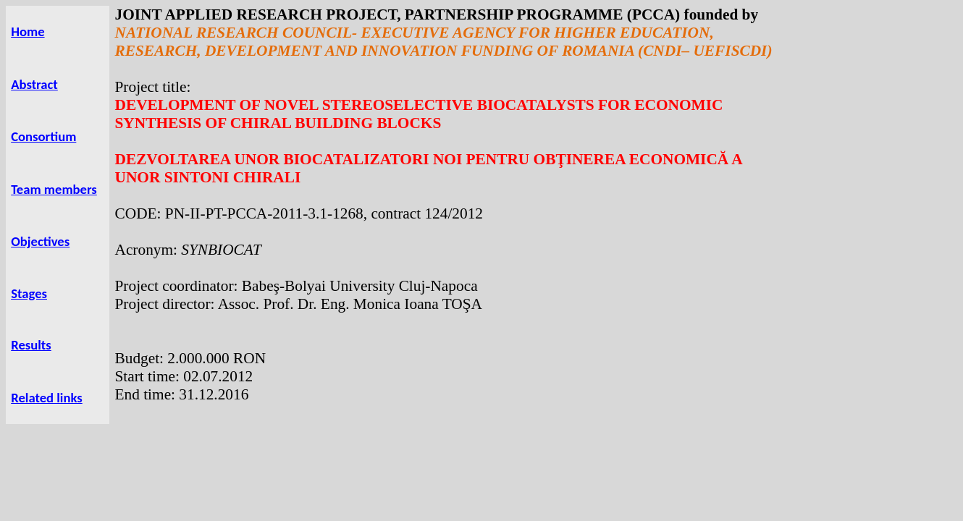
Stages (29, 293)
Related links (47, 397)
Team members (54, 189)
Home (27, 31)
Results (31, 344)
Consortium (43, 136)
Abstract (34, 84)
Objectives (40, 241)
